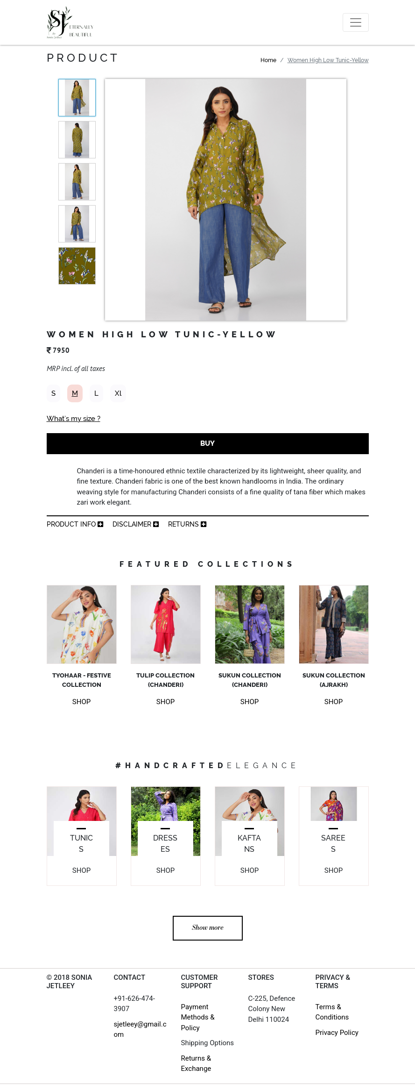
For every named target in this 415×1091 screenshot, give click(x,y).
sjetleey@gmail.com (140, 1029)
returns (187, 524)
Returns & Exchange (196, 1063)
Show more (208, 928)
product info (75, 524)
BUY (207, 443)
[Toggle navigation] (356, 22)
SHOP (81, 702)
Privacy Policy (337, 1032)
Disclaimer (136, 524)
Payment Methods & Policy (198, 1017)
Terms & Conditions (332, 1012)
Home (268, 60)
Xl (118, 393)
